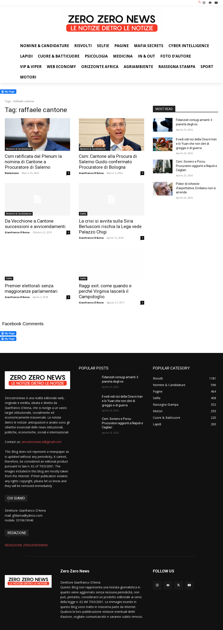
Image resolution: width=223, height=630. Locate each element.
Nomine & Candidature (18, 148)
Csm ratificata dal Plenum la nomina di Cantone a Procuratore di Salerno (33, 162)
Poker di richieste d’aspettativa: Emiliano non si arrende (196, 188)
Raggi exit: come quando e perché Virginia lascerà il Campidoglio (105, 291)
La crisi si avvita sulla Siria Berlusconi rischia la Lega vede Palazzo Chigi (110, 226)
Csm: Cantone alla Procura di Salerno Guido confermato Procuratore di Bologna (108, 162)
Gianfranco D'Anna (91, 173)
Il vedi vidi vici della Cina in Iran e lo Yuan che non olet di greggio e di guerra (196, 144)
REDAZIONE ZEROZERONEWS (26, 545)
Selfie (83, 213)
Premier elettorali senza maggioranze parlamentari (31, 288)
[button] (200, 2)
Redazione (12, 173)
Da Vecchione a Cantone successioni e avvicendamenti (35, 223)
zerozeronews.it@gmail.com (41, 442)
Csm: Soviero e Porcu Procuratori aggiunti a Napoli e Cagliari (196, 166)
